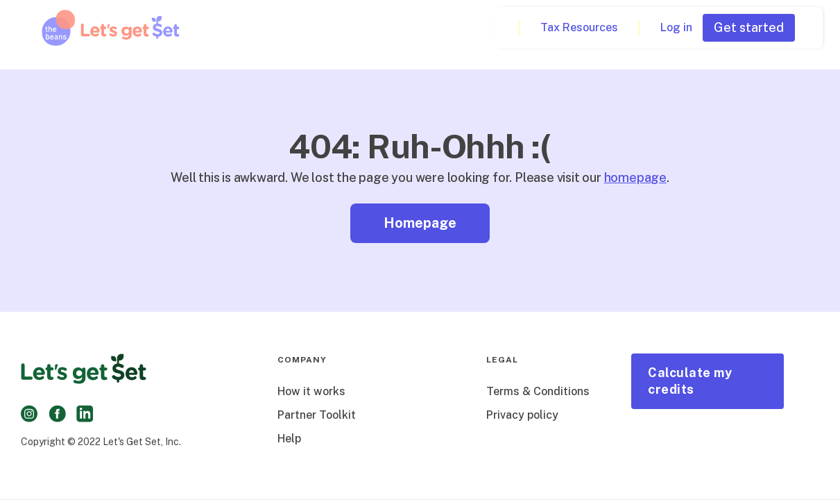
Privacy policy (522, 415)
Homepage (420, 223)
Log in (676, 27)
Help (289, 438)
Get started (749, 27)
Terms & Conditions (538, 391)
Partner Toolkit (316, 415)
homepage (635, 177)
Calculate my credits (690, 381)
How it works (311, 391)
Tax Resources (579, 27)
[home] (111, 28)
